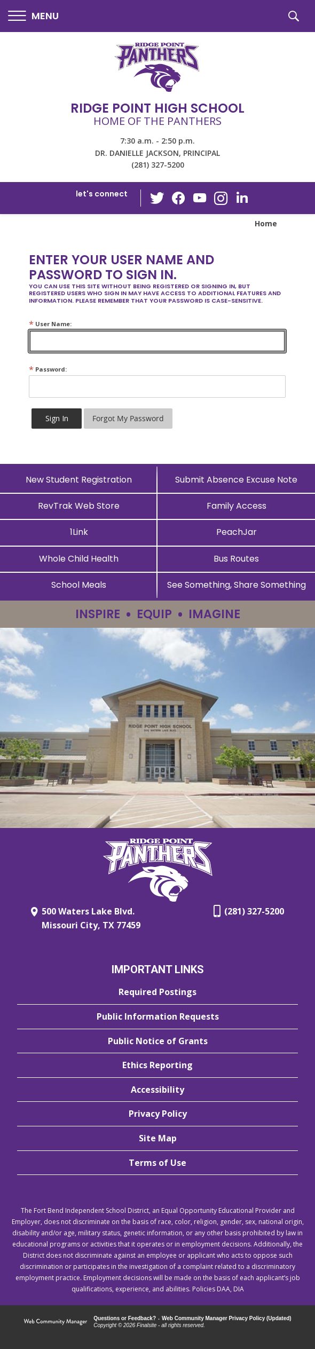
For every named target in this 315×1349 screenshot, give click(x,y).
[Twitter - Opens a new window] (157, 197)
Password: (48, 369)
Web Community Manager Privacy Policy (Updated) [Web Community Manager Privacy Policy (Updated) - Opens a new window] (227, 1318)
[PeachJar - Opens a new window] (236, 532)
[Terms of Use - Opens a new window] (157, 1163)
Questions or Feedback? (124, 1318)
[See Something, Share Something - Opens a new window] (236, 585)
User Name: (50, 323)
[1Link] (78, 532)
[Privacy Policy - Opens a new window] (157, 1114)
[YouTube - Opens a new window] (199, 198)
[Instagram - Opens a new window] (221, 198)
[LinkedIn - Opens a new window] (242, 197)
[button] (33, 16)
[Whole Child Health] (78, 559)
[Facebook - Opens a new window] (178, 198)
